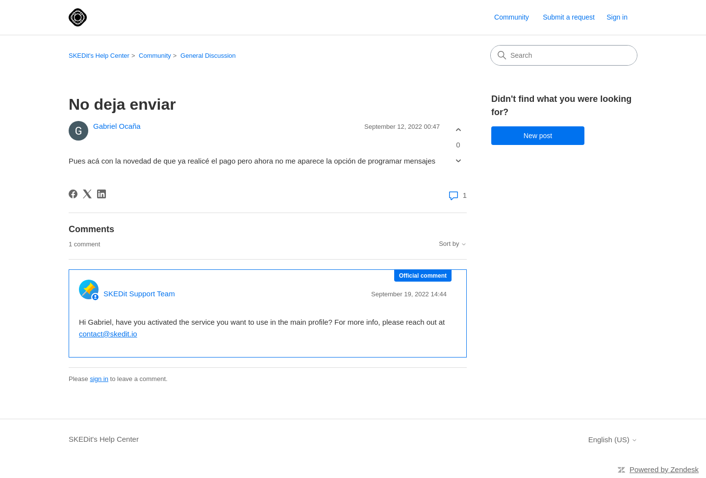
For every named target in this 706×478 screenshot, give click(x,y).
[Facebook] (73, 194)
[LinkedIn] (101, 194)
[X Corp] (87, 194)
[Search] (564, 55)
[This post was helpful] (458, 129)
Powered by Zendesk (664, 469)
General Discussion (208, 55)
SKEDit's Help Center (99, 55)
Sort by (453, 243)
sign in (99, 378)
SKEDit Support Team (139, 293)
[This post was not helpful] (458, 160)
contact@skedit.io (108, 334)
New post (538, 136)
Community (511, 17)
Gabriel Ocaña (117, 126)
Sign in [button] (617, 17)
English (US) (612, 439)
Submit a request (569, 17)
